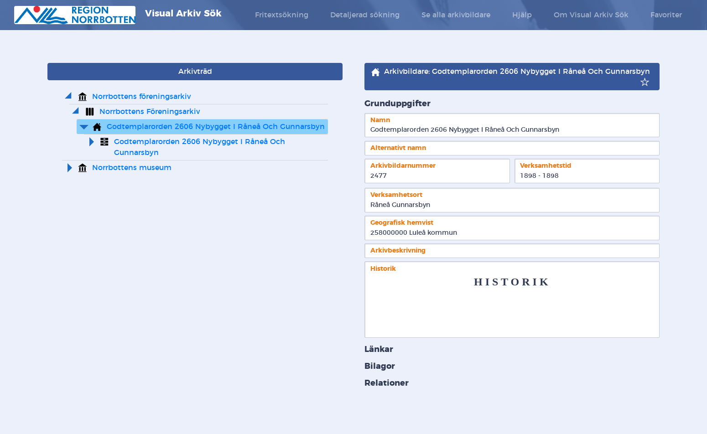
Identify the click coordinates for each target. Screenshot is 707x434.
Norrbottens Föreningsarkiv (149, 111)
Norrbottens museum (132, 167)
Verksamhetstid (546, 165)
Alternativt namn (398, 148)
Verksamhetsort (396, 194)
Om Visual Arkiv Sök (591, 15)
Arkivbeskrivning (398, 250)
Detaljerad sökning (365, 15)
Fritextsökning (281, 15)
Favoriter (666, 15)
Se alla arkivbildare (455, 15)
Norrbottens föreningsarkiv (141, 96)
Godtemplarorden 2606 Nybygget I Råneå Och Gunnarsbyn (216, 126)
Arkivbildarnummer (403, 165)
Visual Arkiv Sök (118, 15)
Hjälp (522, 15)
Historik (383, 268)
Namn (380, 120)
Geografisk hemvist (401, 222)
